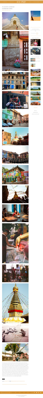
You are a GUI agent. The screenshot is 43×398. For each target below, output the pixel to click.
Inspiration (35, 112)
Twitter (36, 392)
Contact (30, 392)
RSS (41, 392)
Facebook (34, 392)
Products (17, 392)
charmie (5, 10)
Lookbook (21, 392)
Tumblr (38, 392)
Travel (35, 110)
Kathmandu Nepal (7, 8)
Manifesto (13, 392)
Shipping (26, 392)
